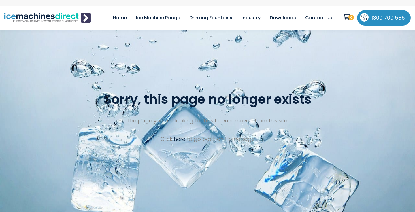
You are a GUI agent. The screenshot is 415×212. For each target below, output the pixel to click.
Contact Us (318, 17)
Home (120, 17)
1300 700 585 (388, 17)
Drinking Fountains (210, 17)
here (179, 139)
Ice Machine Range (158, 17)
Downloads (283, 17)
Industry (251, 17)
